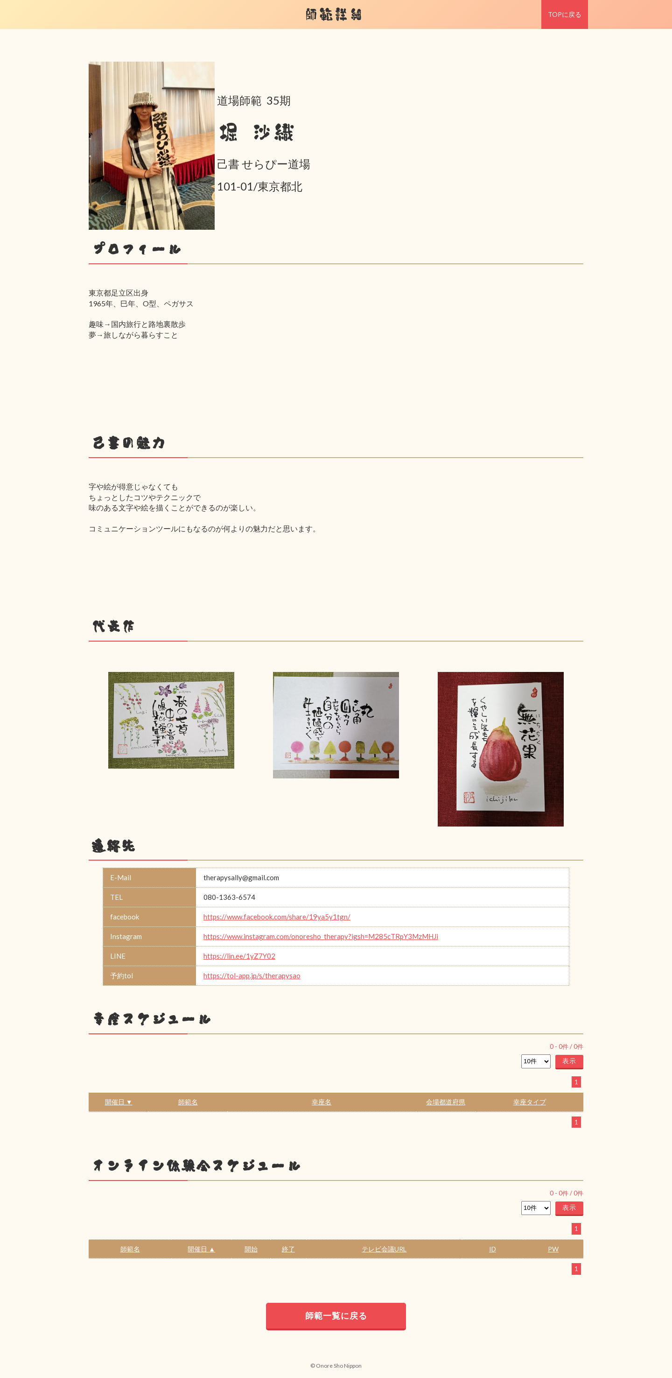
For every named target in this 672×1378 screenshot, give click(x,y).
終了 (288, 1249)
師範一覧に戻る (336, 1315)
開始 (251, 1249)
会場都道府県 (445, 1102)
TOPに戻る (564, 14)
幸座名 (321, 1102)
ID (492, 1249)
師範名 (188, 1102)
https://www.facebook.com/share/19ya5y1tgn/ (276, 916)
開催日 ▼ (119, 1102)
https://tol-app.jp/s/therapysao (252, 975)
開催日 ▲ (201, 1249)
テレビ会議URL (384, 1249)
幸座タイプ (529, 1102)
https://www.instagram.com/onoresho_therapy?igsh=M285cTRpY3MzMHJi (320, 936)
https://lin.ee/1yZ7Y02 (239, 956)
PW (553, 1249)
